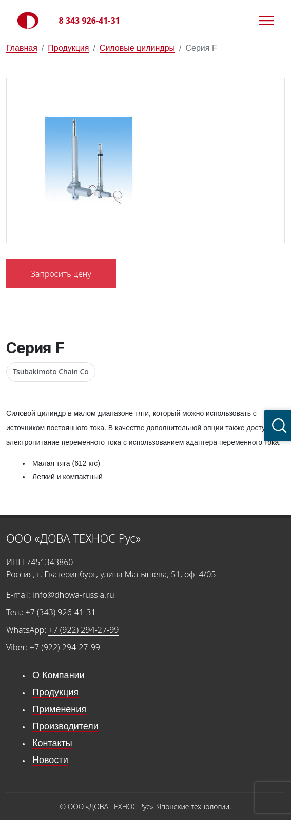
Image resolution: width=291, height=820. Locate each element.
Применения (59, 709)
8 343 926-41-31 (89, 20)
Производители (65, 726)
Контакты (52, 743)
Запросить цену (61, 273)
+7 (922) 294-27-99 (83, 629)
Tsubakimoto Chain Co (51, 371)
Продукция (68, 48)
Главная (21, 48)
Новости (50, 760)
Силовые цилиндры (137, 48)
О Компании (58, 675)
